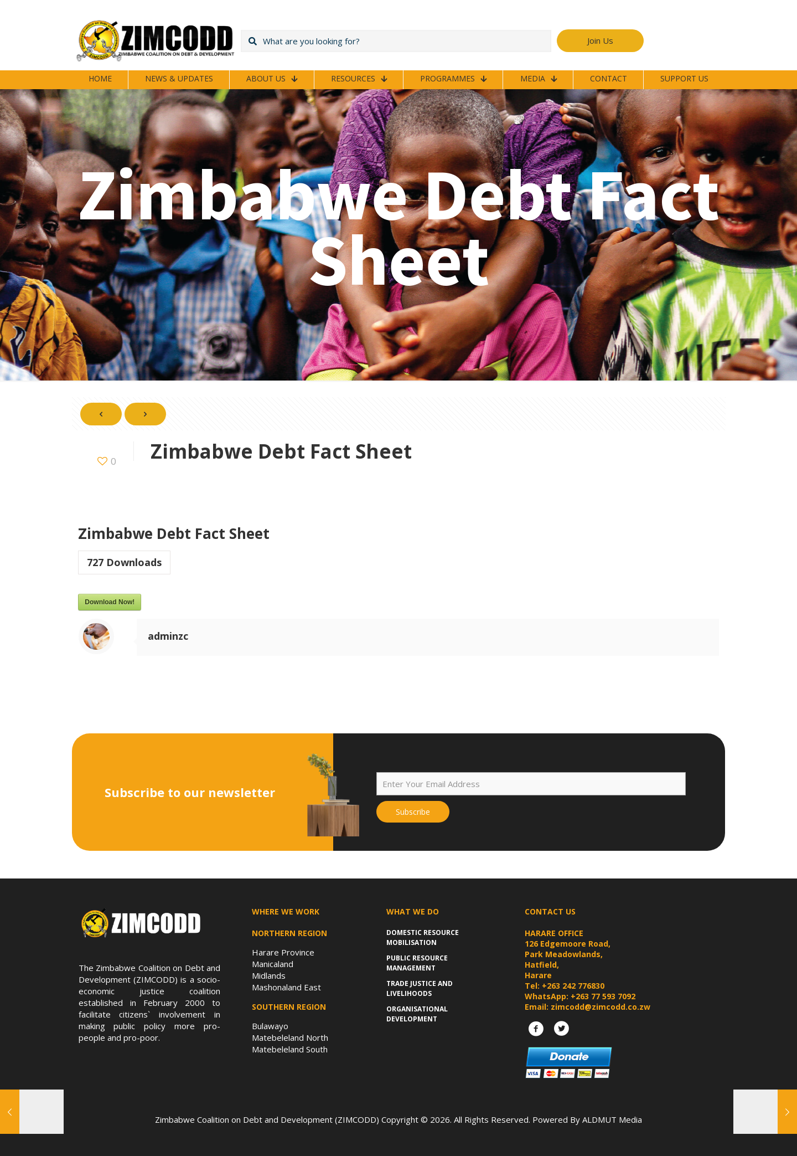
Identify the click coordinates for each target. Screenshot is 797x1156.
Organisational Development (417, 1014)
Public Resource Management (417, 963)
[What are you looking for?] (396, 41)
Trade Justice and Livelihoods (419, 988)
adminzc (168, 636)
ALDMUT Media (612, 1119)
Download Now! (109, 602)
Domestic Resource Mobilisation (422, 937)
